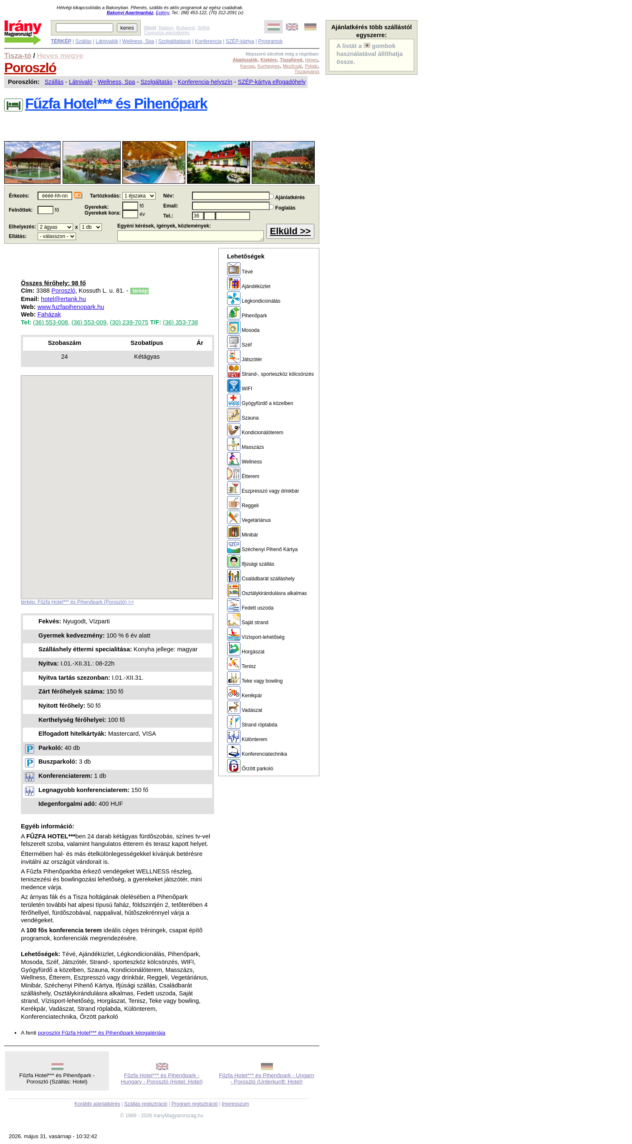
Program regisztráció (195, 1104)
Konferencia (208, 41)
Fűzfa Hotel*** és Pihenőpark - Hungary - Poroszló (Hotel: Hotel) (161, 1078)
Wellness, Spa (138, 41)
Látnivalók (107, 41)
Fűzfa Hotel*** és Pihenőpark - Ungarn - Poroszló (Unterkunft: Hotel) (266, 1078)
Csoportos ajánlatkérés (167, 32)
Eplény (162, 12)
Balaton (166, 27)
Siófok (203, 27)
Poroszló (30, 67)
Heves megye (60, 55)
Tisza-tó (17, 55)
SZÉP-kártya (240, 41)
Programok (270, 41)
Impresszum (235, 1104)
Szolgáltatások (174, 41)
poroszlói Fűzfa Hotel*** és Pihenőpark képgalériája (101, 1033)
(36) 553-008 (50, 322)
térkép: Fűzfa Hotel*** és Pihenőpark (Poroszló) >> (77, 602)
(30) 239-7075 (129, 322)
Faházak (49, 314)
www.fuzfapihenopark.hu (71, 307)
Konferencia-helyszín (205, 81)
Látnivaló (80, 81)
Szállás (83, 41)
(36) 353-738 (180, 322)
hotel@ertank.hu (63, 299)
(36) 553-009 (88, 322)
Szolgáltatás (156, 81)
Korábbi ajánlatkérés (97, 1104)
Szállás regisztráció (145, 1104)
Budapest (185, 27)
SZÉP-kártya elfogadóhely (272, 81)
